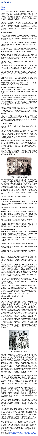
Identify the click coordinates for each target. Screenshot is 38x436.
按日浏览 (3, 9)
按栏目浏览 (3, 7)
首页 (2, 6)
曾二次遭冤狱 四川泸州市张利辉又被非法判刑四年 (22, 433)
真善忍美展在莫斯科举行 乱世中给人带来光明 (21, 432)
